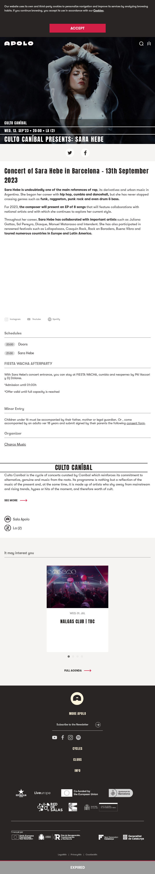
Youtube (36, 319)
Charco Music (15, 444)
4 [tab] (82, 656)
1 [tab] (69, 656)
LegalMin (62, 854)
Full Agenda (77, 670)
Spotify (56, 319)
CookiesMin (91, 854)
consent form (136, 423)
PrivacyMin (76, 854)
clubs (77, 759)
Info (78, 770)
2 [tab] (73, 656)
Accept (77, 28)
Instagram (15, 319)
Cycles (77, 748)
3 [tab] (77, 656)
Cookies (98, 10)
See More (15, 500)
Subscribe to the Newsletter (72, 724)
